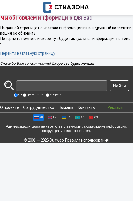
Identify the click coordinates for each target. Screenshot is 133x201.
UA (66, 117)
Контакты (86, 107)
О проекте (9, 107)
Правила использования (87, 140)
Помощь (65, 107)
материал (55, 94)
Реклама (115, 107)
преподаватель (35, 94)
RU (38, 117)
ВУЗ (19, 94)
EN (52, 117)
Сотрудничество (38, 107)
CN (93, 117)
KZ (79, 117)
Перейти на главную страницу (27, 53)
